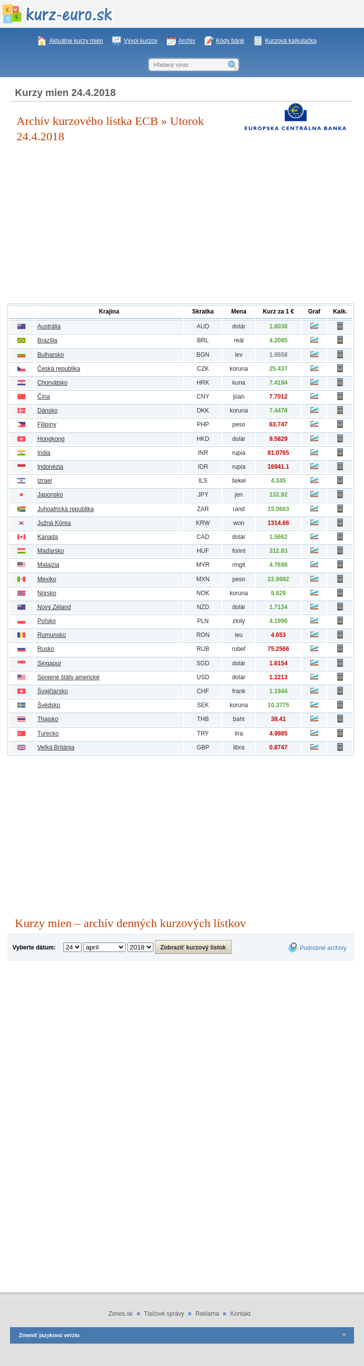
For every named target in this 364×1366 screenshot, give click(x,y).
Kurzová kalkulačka (290, 40)
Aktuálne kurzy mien (76, 40)
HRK (203, 382)
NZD (203, 607)
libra (238, 747)
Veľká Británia (55, 747)
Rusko (45, 648)
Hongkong (51, 438)
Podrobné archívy (323, 948)
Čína (43, 396)
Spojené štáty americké (68, 677)
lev (239, 354)
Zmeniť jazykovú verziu (49, 1335)
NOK (202, 593)
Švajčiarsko (52, 691)
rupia (238, 452)
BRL (203, 340)
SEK (203, 705)
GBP (203, 747)
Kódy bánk (230, 40)
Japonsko (50, 494)
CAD (203, 536)
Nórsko (46, 593)
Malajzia (48, 564)
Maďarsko (50, 550)
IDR (203, 466)
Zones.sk (121, 1313)
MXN (203, 579)
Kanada (47, 536)
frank (238, 691)
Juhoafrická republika (65, 509)
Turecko (48, 733)
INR (203, 452)
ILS (202, 480)
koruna (239, 368)
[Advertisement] (180, 224)
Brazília (47, 340)
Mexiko (46, 579)
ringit (238, 564)
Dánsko (47, 410)
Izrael (44, 480)
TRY (203, 733)
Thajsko (47, 719)
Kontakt (241, 1313)
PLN (203, 621)
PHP (203, 424)
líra (239, 733)
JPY (202, 494)
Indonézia (50, 466)
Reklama (207, 1313)
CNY (203, 396)
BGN (202, 354)
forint (238, 550)
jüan (238, 396)
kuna (238, 382)
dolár (238, 326)
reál (238, 340)
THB (203, 719)
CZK (203, 368)
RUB (203, 648)
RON (203, 634)
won (238, 523)
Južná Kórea (54, 523)
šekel (238, 480)
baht (238, 719)
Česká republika (58, 368)
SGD (202, 663)
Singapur (49, 663)
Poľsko (46, 621)
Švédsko (48, 705)
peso (238, 424)
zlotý (239, 621)
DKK (203, 410)
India (43, 452)
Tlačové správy (164, 1313)
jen (239, 494)
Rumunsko (51, 634)
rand (238, 509)
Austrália (49, 326)
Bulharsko (50, 354)
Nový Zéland (54, 607)
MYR (203, 564)
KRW (203, 523)
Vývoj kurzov (140, 40)
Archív (186, 40)
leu (239, 634)
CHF (203, 691)
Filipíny (46, 424)
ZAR (203, 509)
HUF (203, 550)
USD (203, 677)
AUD (203, 326)
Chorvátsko (52, 382)
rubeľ (239, 648)
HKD (203, 438)
